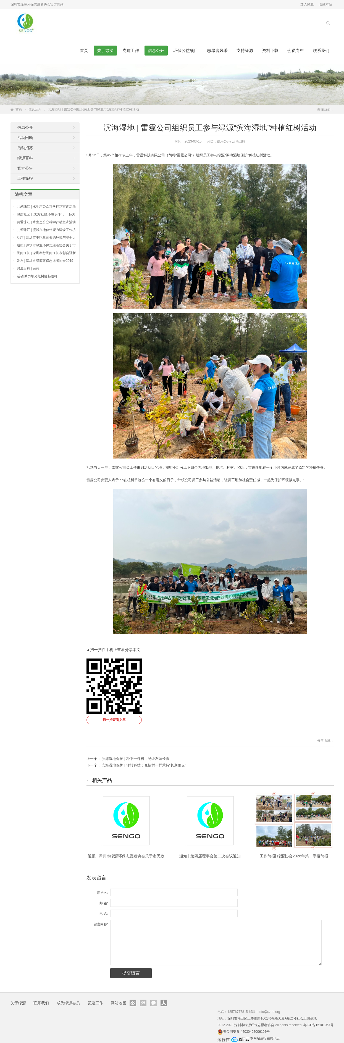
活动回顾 (238, 141)
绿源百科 (25, 158)
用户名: (102, 893)
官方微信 (153, 1003)
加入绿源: (307, 4)
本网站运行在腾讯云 (265, 1038)
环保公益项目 (185, 50)
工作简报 (25, 178)
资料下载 (270, 50)
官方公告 (25, 168)
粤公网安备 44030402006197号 (246, 1032)
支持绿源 (245, 50)
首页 (84, 50)
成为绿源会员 (68, 1003)
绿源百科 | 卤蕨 (28, 268)
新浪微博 (133, 1003)
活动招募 (25, 148)
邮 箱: (103, 903)
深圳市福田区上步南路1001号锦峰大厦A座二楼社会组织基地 (272, 1018)
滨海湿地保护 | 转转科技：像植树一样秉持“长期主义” (144, 765)
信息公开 (156, 50)
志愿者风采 (217, 50)
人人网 (164, 1003)
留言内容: (101, 924)
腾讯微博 (143, 1003)
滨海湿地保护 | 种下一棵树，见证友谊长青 (135, 759)
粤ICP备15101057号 (318, 1025)
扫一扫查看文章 (114, 720)
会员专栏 (295, 50)
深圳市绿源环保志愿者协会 (254, 1025)
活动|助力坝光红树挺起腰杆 (37, 276)
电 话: (103, 914)
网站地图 (118, 1003)
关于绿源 (105, 50)
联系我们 (321, 50)
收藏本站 (325, 4)
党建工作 (130, 50)
